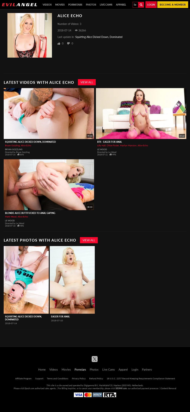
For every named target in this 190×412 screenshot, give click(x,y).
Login (151, 4)
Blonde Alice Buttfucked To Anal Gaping (30, 213)
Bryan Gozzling (12, 145)
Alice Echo (26, 145)
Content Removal (168, 388)
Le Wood (102, 149)
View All (87, 82)
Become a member (173, 4)
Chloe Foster (113, 145)
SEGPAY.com (121, 388)
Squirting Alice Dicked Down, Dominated (98, 36)
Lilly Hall (101, 145)
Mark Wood (11, 216)
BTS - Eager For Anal (109, 141)
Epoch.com (29, 388)
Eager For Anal (60, 316)
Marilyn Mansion (128, 145)
